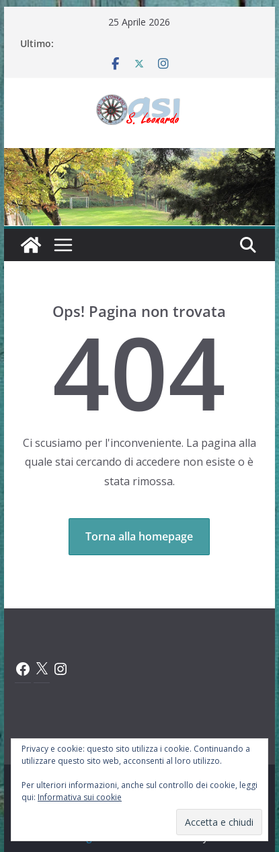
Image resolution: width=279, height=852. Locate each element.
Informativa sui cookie (80, 797)
